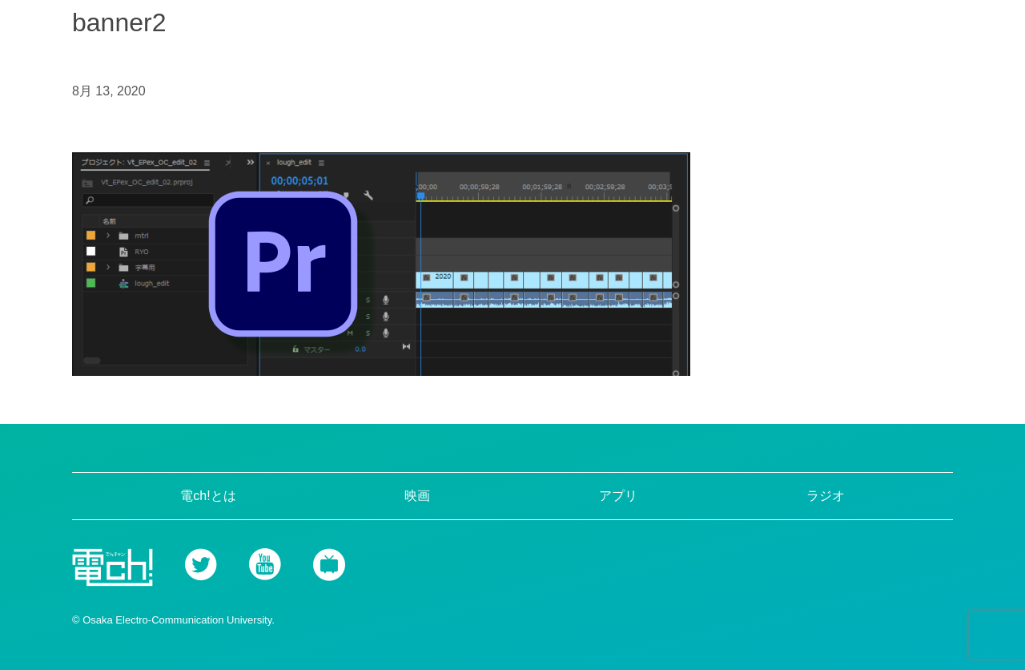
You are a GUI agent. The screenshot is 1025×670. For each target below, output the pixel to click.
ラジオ (825, 495)
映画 (417, 495)
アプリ (618, 495)
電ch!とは (207, 495)
